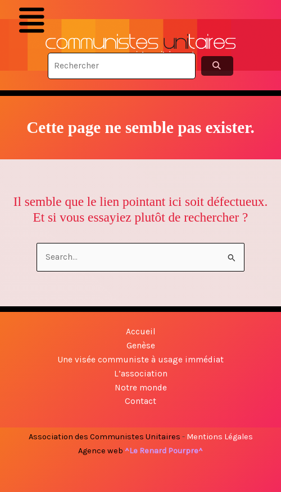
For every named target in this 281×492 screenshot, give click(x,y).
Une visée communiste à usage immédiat (140, 360)
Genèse (140, 346)
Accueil (141, 332)
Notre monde (141, 388)
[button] (31, 21)
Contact (140, 401)
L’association (140, 374)
